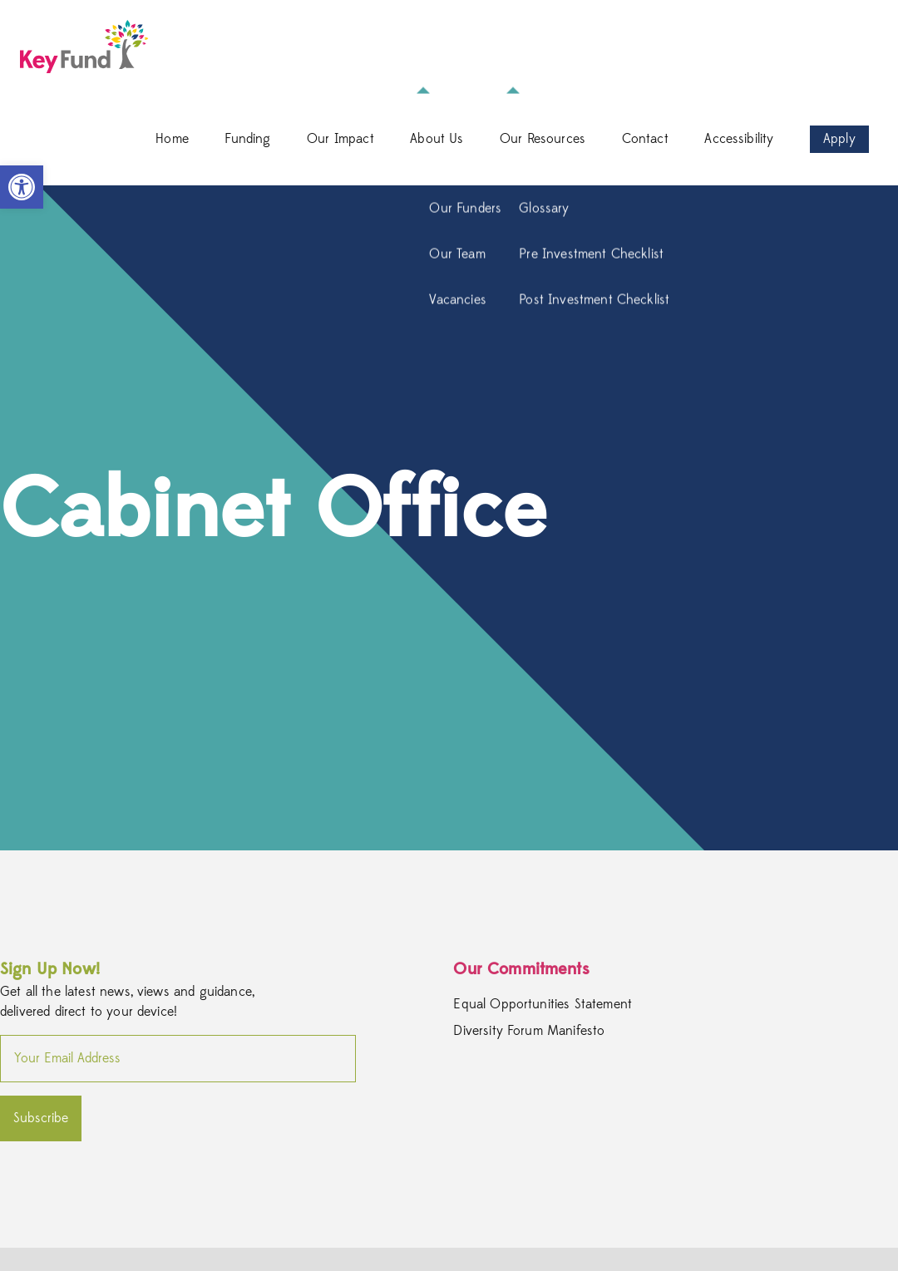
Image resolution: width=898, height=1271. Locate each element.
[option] (449, 517)
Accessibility (738, 139)
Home (172, 139)
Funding (247, 139)
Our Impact (340, 139)
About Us (436, 139)
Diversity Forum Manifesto (528, 1031)
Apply (839, 139)
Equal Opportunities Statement (542, 1005)
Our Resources (542, 139)
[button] (21, 187)
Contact (645, 139)
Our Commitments (521, 968)
